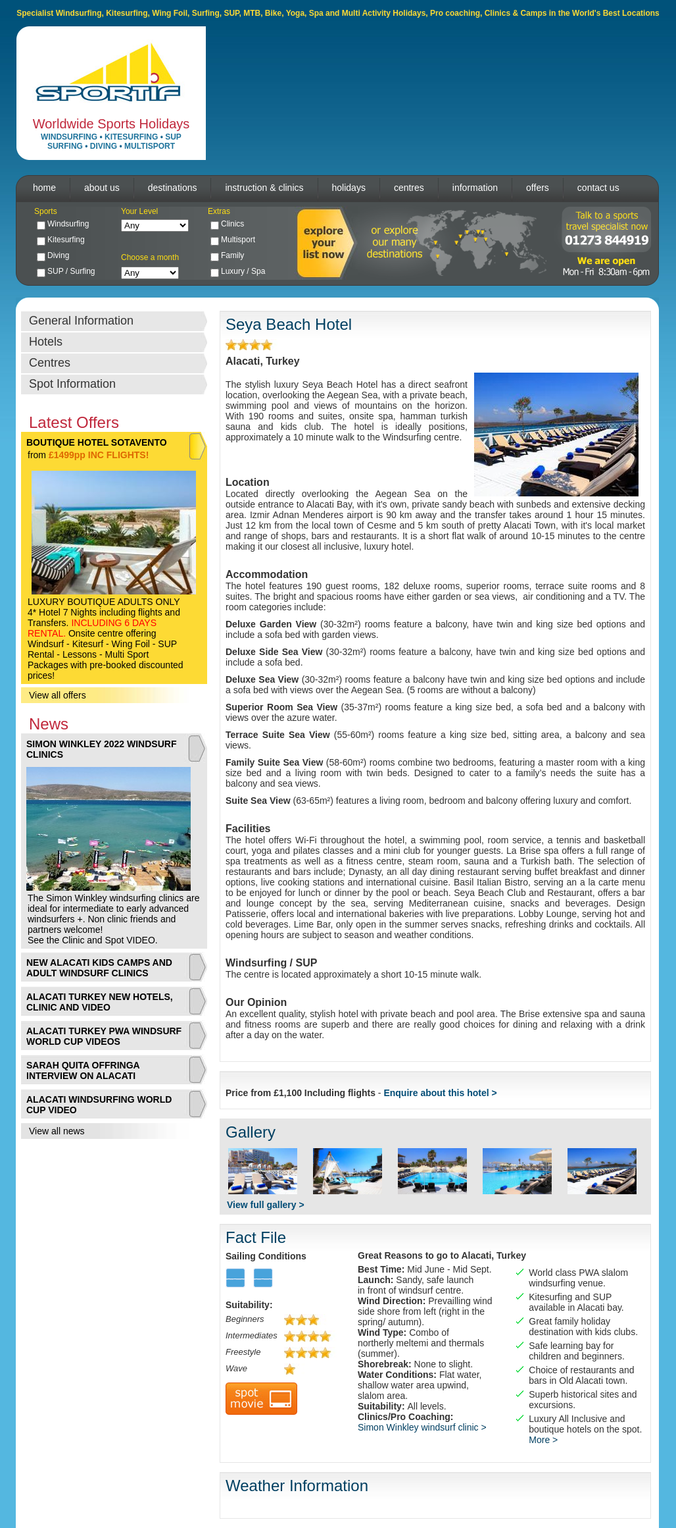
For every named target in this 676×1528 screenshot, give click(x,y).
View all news (57, 1131)
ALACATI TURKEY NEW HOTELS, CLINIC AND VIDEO (99, 1002)
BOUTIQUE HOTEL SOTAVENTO (96, 442)
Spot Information (72, 383)
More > (543, 1440)
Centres (49, 362)
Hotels (45, 341)
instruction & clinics (264, 187)
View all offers (57, 695)
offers (537, 187)
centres (409, 187)
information (475, 187)
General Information (81, 320)
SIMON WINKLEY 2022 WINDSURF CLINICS (101, 749)
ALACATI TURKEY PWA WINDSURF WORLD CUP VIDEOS (103, 1036)
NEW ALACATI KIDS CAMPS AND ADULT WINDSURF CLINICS (99, 967)
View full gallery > (265, 1204)
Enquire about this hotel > (439, 1093)
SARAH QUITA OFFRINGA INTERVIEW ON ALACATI (82, 1070)
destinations (172, 187)
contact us (598, 187)
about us (102, 187)
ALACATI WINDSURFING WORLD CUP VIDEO (99, 1104)
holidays (349, 187)
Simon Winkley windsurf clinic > (422, 1427)
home (44, 187)
